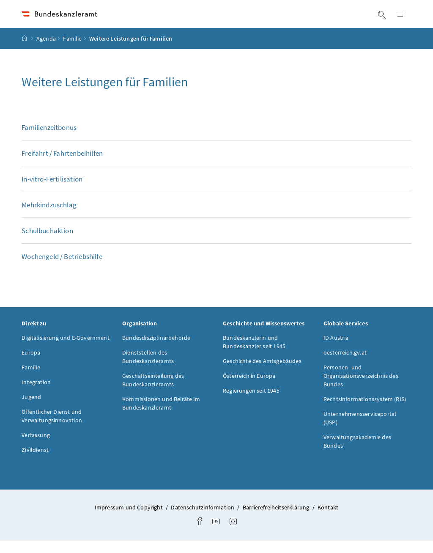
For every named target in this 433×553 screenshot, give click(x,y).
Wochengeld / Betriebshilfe (62, 268)
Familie (72, 50)
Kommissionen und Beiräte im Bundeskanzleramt (161, 415)
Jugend (31, 409)
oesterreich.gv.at (345, 364)
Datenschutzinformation (203, 519)
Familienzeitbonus (49, 139)
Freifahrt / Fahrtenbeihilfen (62, 165)
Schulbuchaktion (47, 242)
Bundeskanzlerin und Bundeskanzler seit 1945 (254, 354)
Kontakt (328, 519)
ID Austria (336, 349)
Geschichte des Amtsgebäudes (262, 373)
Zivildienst (35, 461)
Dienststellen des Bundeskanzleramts (148, 368)
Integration (36, 394)
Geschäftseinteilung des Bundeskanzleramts (153, 392)
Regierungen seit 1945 (251, 402)
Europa (31, 364)
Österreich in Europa (249, 387)
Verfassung (36, 447)
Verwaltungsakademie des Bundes (357, 453)
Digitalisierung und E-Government (66, 349)
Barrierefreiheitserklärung (277, 519)
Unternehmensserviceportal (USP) (359, 430)
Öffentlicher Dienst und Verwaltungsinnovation (52, 428)
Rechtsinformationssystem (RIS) (364, 411)
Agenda (46, 50)
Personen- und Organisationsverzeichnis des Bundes (360, 387)
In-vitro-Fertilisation (52, 190)
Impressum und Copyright (129, 519)
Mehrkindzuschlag (49, 216)
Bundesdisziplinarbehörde (156, 349)
